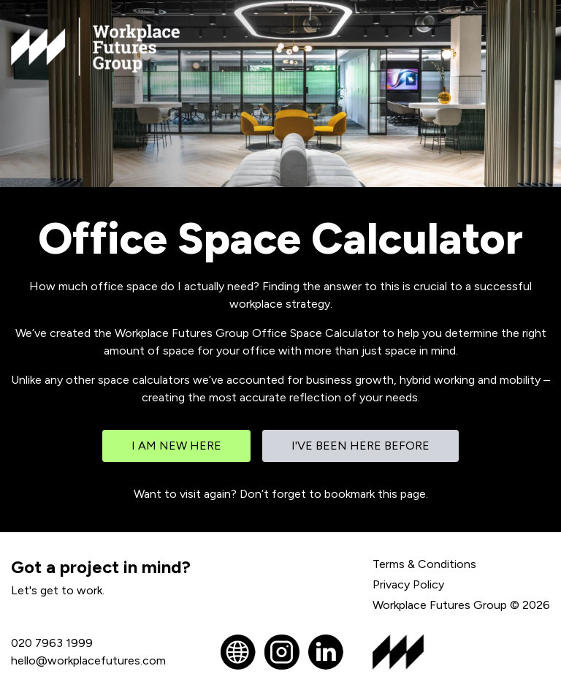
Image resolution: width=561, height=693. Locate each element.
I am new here (176, 445)
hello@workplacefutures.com (88, 660)
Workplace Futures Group (440, 605)
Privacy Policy (408, 584)
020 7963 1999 (52, 643)
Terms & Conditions (424, 564)
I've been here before (360, 445)
